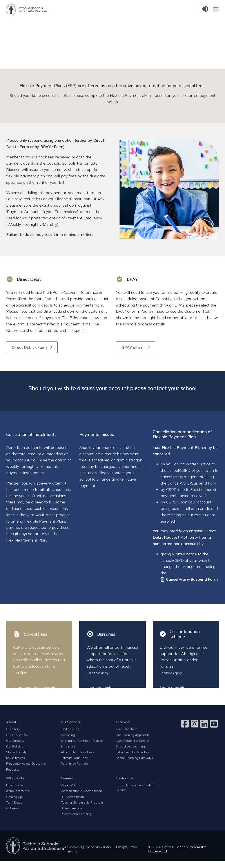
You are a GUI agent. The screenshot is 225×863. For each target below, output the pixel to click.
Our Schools (70, 724)
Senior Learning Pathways (134, 760)
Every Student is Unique (132, 743)
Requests (12, 771)
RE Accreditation (72, 799)
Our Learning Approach (132, 737)
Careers (67, 780)
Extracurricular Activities (132, 754)
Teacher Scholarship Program (82, 804)
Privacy (71, 853)
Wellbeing (68, 737)
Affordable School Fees (77, 754)
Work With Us (71, 787)
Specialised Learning (130, 748)
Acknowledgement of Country (87, 849)
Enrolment (68, 748)
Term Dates (14, 804)
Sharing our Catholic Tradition (82, 743)
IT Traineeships (71, 810)
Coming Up (14, 799)
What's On (15, 780)
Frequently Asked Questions (26, 766)
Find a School (70, 731)
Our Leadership (17, 737)
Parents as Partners (75, 766)
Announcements (17, 793)
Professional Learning (76, 816)
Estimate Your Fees (74, 760)
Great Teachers (126, 731)
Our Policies (14, 748)
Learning (123, 724)
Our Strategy (15, 743)
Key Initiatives (15, 760)
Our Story (13, 731)
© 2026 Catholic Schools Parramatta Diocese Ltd (177, 851)
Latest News (15, 787)
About (11, 724)
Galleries (12, 810)
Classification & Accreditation (81, 793)
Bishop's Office (126, 849)
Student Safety (16, 754)
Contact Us (125, 780)
